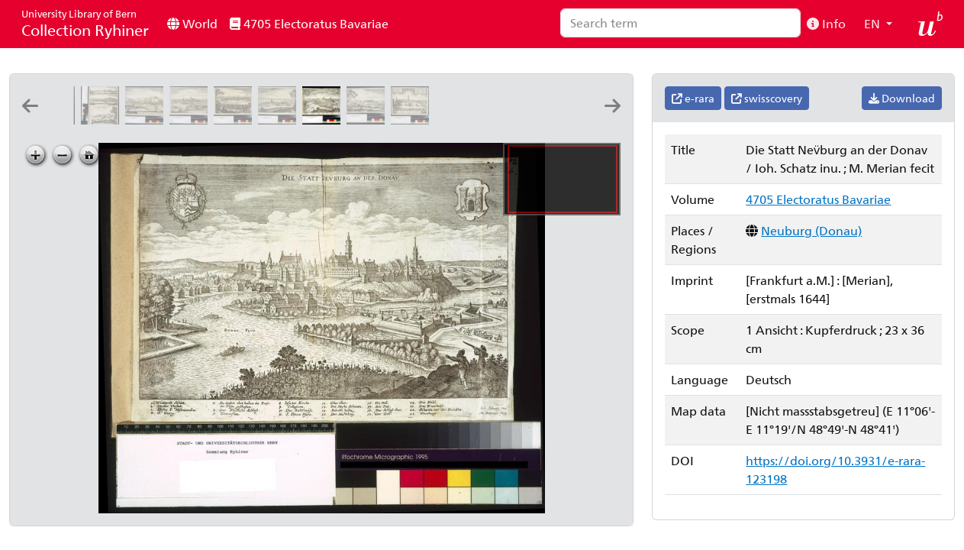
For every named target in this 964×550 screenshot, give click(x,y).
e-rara (693, 98)
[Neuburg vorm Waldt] (501, 120)
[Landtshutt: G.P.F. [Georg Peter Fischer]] (147, 120)
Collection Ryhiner (85, 23)
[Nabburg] (369, 120)
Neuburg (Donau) (811, 230)
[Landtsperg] (103, 120)
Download (902, 98)
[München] (236, 120)
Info (826, 23)
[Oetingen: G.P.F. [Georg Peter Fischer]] (457, 120)
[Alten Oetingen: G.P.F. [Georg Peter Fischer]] (413, 120)
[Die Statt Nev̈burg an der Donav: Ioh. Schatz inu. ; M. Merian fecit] (324, 120)
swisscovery (766, 98)
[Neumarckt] (280, 120)
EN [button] (873, 23)
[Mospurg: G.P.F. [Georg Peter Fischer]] (191, 120)
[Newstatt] (546, 120)
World (192, 23)
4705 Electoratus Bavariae (309, 23)
